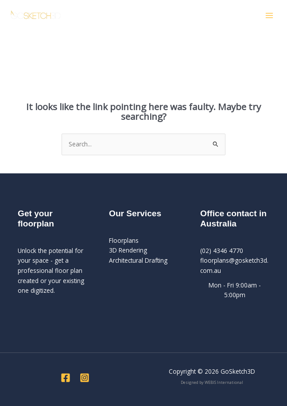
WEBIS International (224, 382)
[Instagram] (84, 378)
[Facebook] (65, 378)
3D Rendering (128, 250)
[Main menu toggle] (269, 16)
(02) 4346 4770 (221, 250)
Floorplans (124, 240)
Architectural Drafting (138, 260)
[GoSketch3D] (35, 15)
